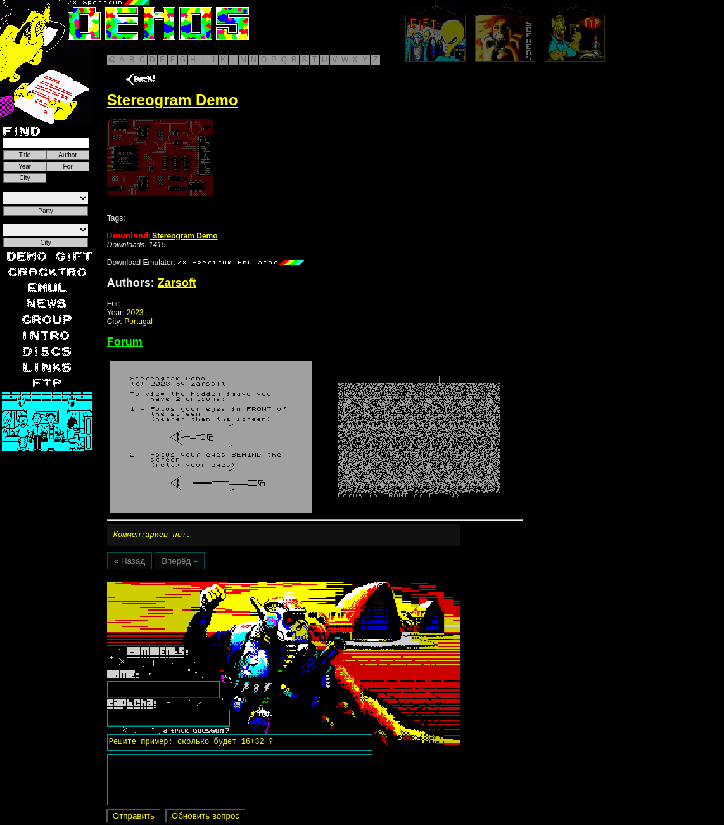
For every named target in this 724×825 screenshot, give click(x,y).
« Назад (129, 563)
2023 (135, 312)
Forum (125, 341)
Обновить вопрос (205, 817)
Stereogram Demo (162, 235)
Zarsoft (177, 282)
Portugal (138, 321)
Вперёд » (180, 563)
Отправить (134, 817)
